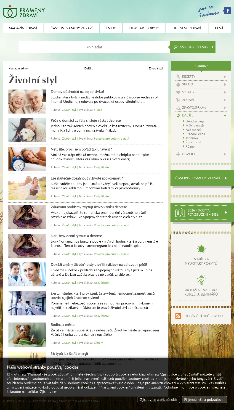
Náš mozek (194, 130)
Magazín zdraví (18, 68)
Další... (88, 68)
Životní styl (193, 142)
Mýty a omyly (195, 125)
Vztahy (188, 92)
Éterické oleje (195, 121)
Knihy (111, 28)
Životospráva (194, 108)
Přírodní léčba (195, 134)
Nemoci (188, 154)
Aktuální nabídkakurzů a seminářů (201, 292)
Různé (190, 146)
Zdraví (188, 100)
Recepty (188, 76)
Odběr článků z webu (203, 316)
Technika (192, 138)
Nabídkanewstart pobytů (201, 261)
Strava (188, 84)
